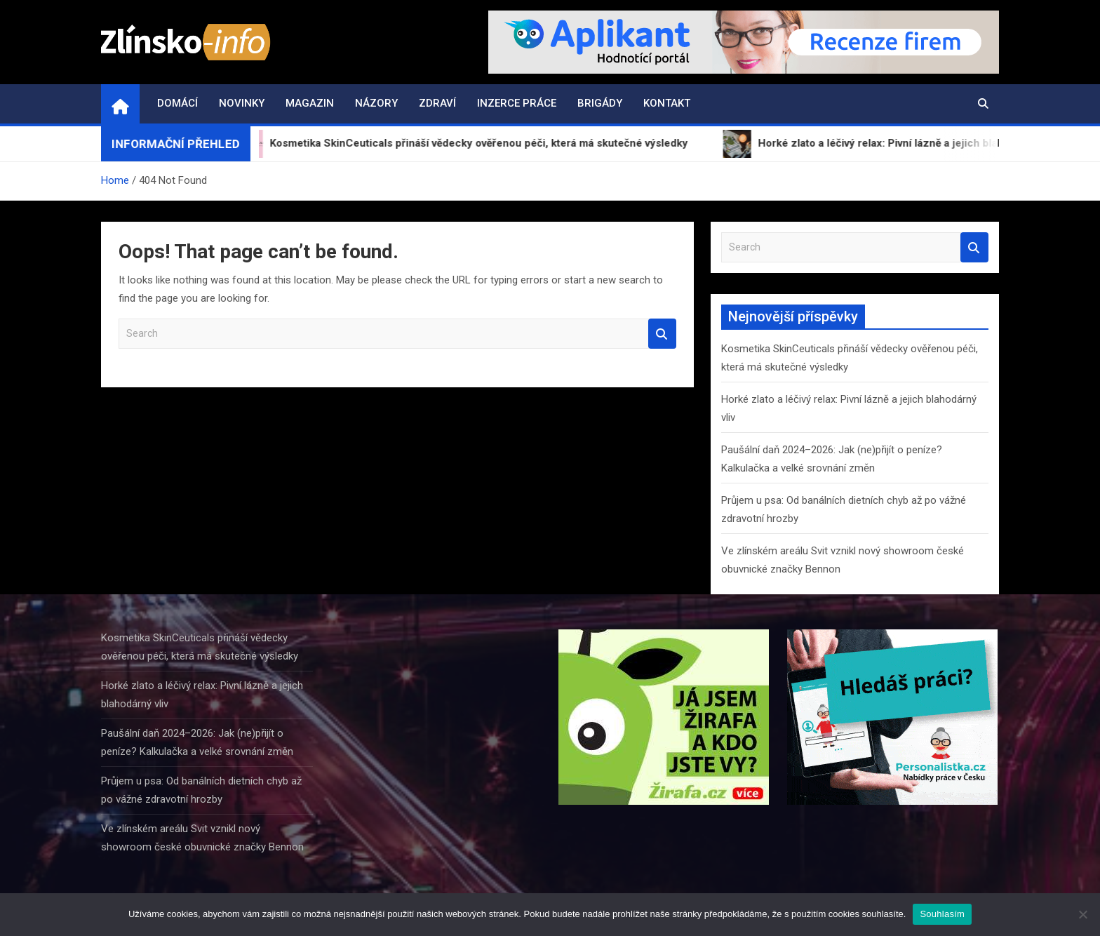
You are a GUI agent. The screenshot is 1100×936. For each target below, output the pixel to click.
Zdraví (437, 103)
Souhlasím (942, 914)
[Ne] (1082, 914)
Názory (376, 103)
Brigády (599, 103)
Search (662, 334)
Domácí (177, 103)
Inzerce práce (516, 103)
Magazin (310, 103)
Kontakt (666, 103)
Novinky (241, 103)
